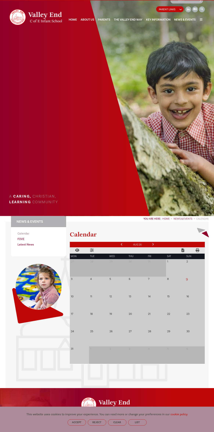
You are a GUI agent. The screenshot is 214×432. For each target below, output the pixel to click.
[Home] (35, 17)
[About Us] (87, 11)
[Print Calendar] (197, 250)
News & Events (183, 219)
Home (166, 219)
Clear (117, 422)
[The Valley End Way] (128, 11)
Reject (96, 422)
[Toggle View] (77, 250)
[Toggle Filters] (91, 250)
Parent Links (170, 9)
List (137, 422)
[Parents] (104, 11)
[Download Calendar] (182, 250)
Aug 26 (137, 244)
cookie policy (179, 414)
